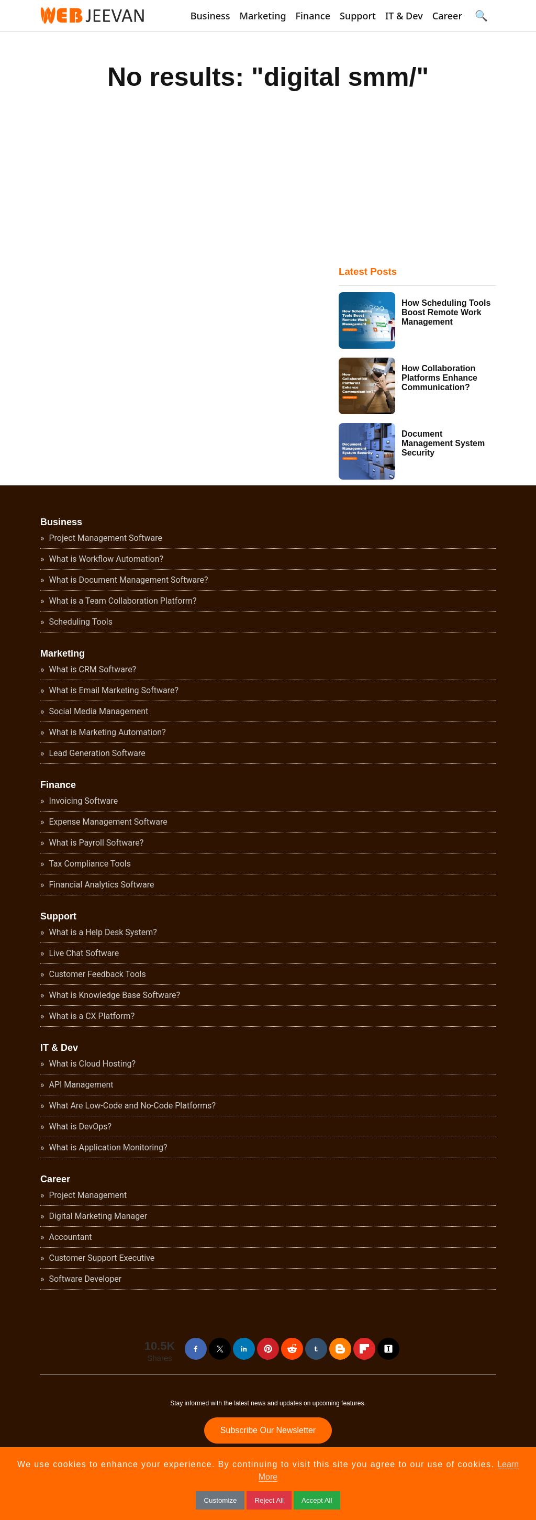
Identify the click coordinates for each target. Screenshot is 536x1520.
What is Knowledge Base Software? (114, 995)
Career (447, 15)
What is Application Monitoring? (107, 1147)
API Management (80, 1085)
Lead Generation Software (96, 753)
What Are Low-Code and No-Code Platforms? (131, 1106)
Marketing (263, 15)
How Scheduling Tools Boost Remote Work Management (445, 312)
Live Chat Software (83, 953)
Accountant (69, 1237)
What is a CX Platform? (91, 1016)
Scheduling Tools (80, 622)
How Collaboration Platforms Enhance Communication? (439, 378)
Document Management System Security (443, 443)
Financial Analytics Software (100, 885)
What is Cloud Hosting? (91, 1064)
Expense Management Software (107, 822)
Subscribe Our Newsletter (268, 1430)
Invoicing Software (82, 801)
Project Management (87, 1195)
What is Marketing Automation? (106, 732)
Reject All (269, 1500)
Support (358, 15)
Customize (220, 1500)
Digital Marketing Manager (97, 1216)
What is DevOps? (79, 1126)
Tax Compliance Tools (89, 864)
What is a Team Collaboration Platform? (122, 601)
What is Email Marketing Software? (113, 690)
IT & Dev (404, 15)
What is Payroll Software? (95, 843)
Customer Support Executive (101, 1258)
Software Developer (84, 1279)
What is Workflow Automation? (105, 559)
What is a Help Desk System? (102, 932)
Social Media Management (98, 711)
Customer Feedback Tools (96, 974)
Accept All (317, 1500)
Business (210, 15)
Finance (313, 15)
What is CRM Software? (92, 669)
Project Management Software (104, 538)
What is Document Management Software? (127, 580)
